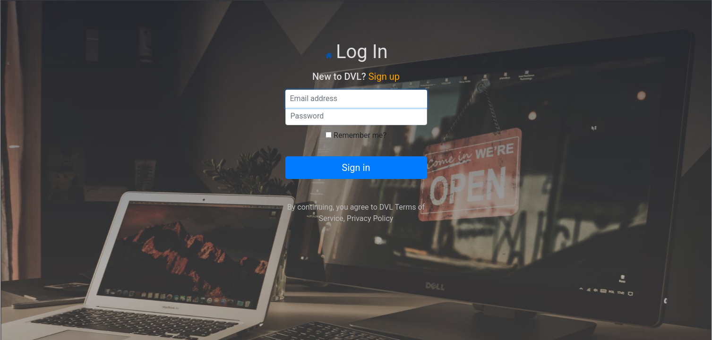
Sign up (384, 76)
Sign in (356, 167)
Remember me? (360, 135)
